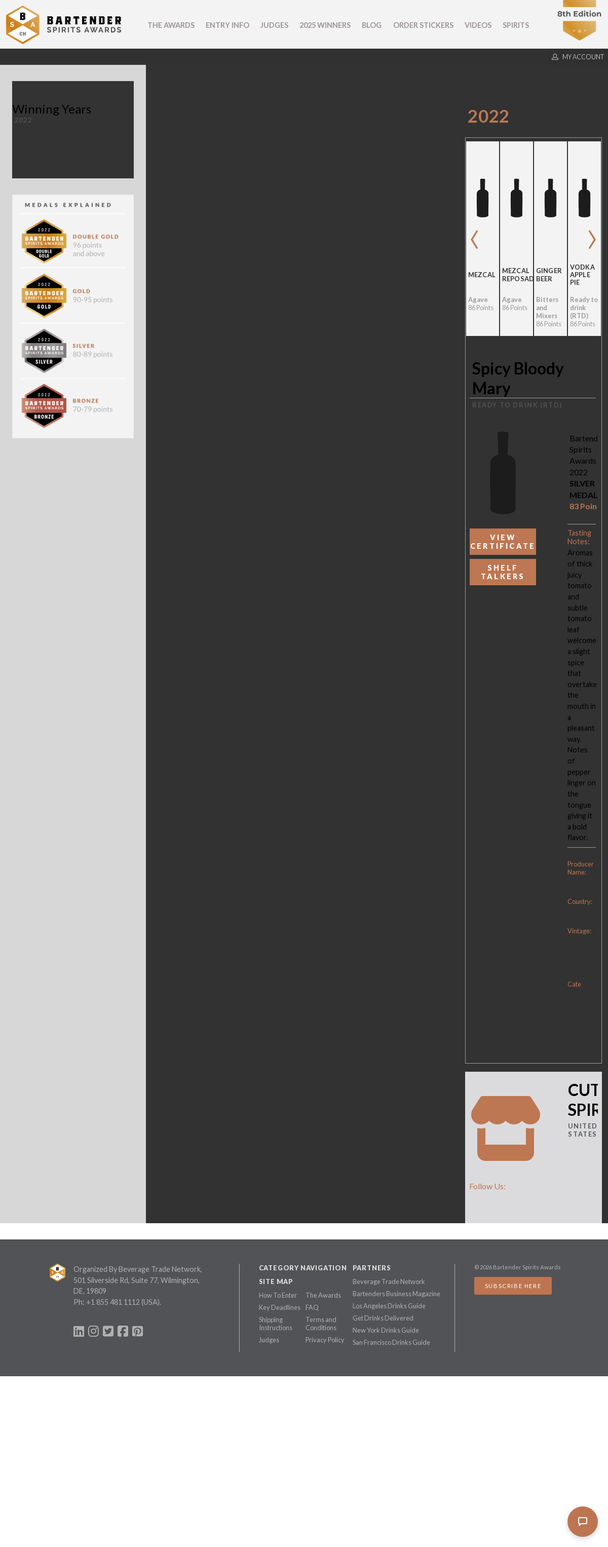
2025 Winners (325, 25)
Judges (274, 25)
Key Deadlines (279, 1307)
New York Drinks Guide (386, 1330)
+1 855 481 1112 (113, 1302)
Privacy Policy (325, 1340)
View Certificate (503, 541)
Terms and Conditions (321, 1323)
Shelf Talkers (503, 572)
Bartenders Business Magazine (396, 1294)
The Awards (171, 25)
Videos (478, 25)
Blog (372, 25)
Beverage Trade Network (389, 1281)
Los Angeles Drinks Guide (389, 1306)
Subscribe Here (513, 1285)
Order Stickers (423, 25)
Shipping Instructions (275, 1323)
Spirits (516, 25)
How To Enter (278, 1295)
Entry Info (227, 25)
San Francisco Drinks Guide (391, 1342)
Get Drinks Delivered (383, 1318)
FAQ (312, 1307)
